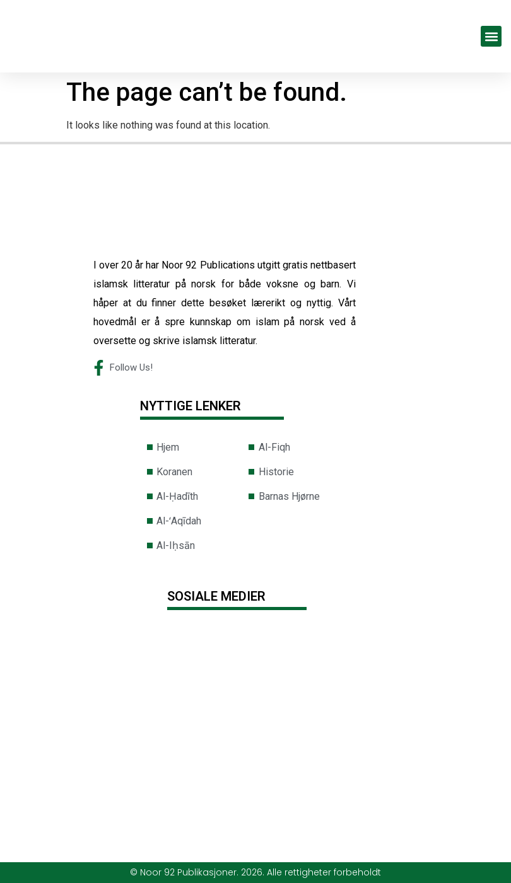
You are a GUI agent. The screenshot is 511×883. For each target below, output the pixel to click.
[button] (491, 36)
